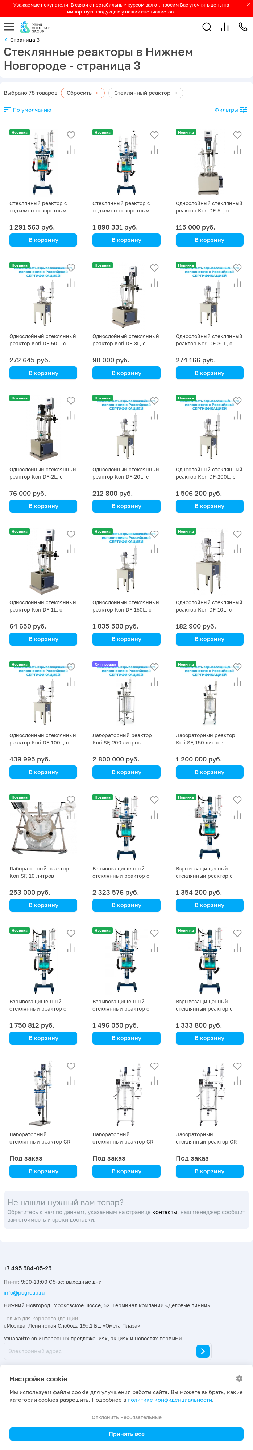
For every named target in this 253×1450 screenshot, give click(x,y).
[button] (206, 26)
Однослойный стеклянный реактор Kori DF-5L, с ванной (209, 210)
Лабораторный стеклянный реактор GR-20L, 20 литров (207, 1141)
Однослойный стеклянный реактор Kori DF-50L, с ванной (42, 343)
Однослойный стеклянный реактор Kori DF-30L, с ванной (209, 343)
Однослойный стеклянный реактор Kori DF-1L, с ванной (42, 609)
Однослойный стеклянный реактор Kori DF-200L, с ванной (209, 476)
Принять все (127, 1433)
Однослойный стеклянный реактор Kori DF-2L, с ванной (42, 476)
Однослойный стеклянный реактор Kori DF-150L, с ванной (125, 609)
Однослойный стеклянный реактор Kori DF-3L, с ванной (125, 343)
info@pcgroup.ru (24, 1292)
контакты (164, 1212)
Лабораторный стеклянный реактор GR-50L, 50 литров (123, 1141)
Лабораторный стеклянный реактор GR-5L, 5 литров (40, 1141)
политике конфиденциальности (170, 1400)
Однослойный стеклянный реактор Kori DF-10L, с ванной (209, 609)
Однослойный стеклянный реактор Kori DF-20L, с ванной (125, 476)
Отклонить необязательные (127, 1417)
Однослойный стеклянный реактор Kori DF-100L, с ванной (42, 742)
